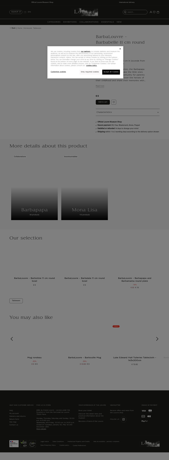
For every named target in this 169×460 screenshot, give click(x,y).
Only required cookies (90, 72)
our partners (85, 51)
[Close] (120, 48)
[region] (85, 62)
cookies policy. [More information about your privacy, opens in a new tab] (91, 65)
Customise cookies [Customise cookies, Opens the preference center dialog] (58, 72)
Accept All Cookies (111, 72)
